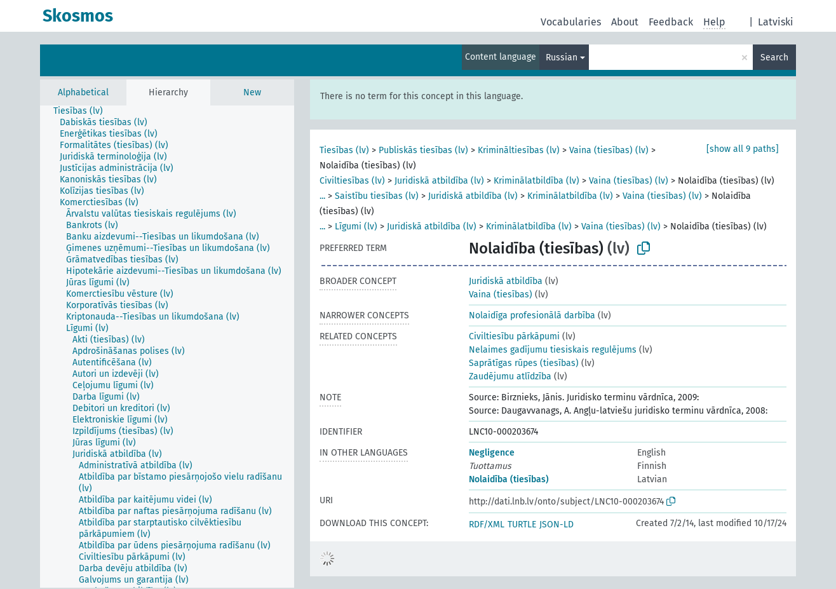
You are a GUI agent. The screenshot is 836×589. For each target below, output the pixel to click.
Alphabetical (83, 92)
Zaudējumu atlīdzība (510, 376)
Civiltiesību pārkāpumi (514, 336)
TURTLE (522, 524)
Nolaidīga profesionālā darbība (532, 315)
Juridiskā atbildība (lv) (439, 180)
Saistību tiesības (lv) (377, 196)
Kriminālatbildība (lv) (536, 180)
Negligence (492, 452)
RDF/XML (486, 524)
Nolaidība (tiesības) (509, 479)
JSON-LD (556, 524)
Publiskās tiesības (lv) (423, 150)
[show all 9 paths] (742, 149)
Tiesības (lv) (344, 150)
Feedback (671, 22)
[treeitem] (83, 111)
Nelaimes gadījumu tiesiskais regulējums (553, 349)
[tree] (167, 346)
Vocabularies (571, 22)
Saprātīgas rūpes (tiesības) (524, 363)
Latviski (775, 22)
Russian (561, 57)
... (322, 196)
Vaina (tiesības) (500, 294)
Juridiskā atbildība (506, 281)
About (624, 22)
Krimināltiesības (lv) (519, 150)
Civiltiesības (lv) (352, 180)
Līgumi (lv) (356, 226)
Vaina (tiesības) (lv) (609, 150)
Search (774, 57)
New (252, 92)
